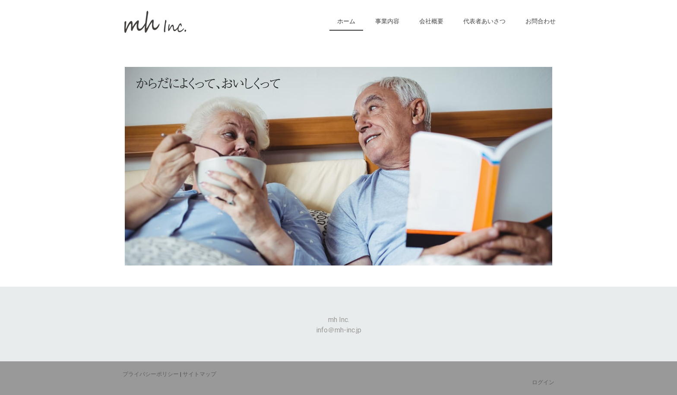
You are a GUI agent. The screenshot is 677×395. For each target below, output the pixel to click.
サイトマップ (199, 374)
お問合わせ (540, 21)
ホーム (346, 21)
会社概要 (431, 21)
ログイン (543, 382)
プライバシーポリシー (151, 374)
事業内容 (387, 21)
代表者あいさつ (484, 21)
